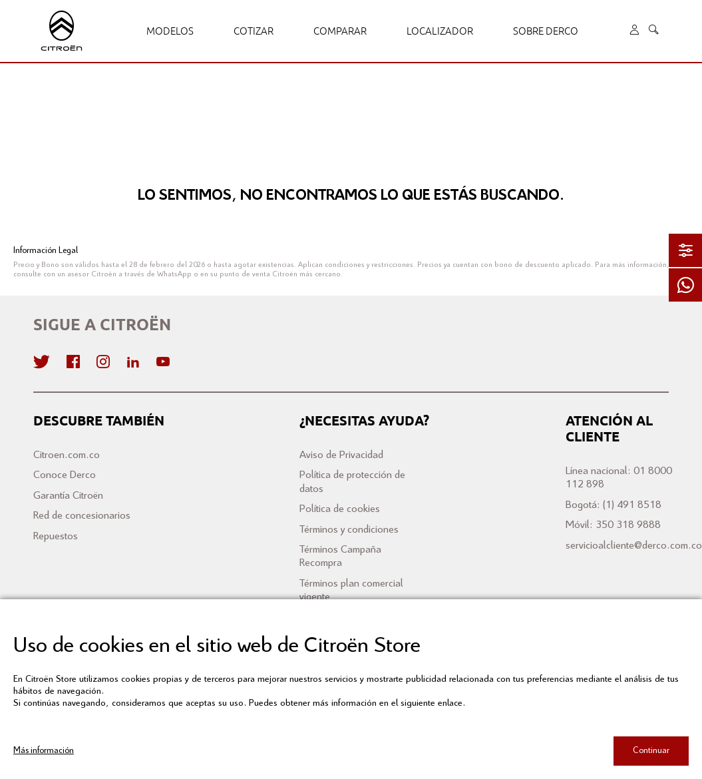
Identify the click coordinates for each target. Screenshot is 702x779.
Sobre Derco (545, 31)
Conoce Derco (64, 475)
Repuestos (55, 536)
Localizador (440, 31)
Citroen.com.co (66, 455)
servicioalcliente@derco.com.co (634, 545)
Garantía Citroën (68, 495)
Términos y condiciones (349, 529)
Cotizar (253, 31)
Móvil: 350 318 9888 (613, 525)
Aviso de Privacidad (341, 455)
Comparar (340, 31)
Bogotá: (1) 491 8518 (613, 505)
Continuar (651, 751)
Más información (43, 751)
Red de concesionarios (81, 515)
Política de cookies (339, 509)
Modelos (170, 31)
